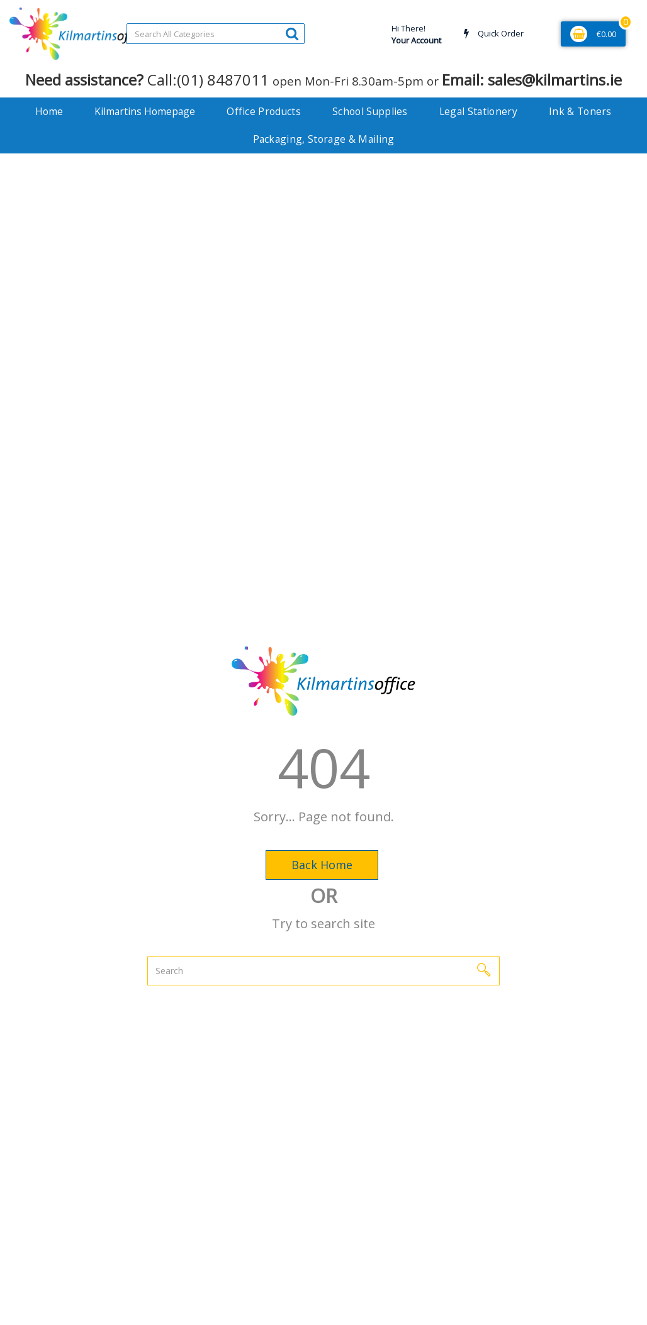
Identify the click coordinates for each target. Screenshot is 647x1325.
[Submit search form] (292, 33)
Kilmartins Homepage (144, 111)
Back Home (321, 864)
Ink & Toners (580, 111)
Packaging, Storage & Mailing (324, 139)
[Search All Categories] (216, 33)
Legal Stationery (478, 111)
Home (49, 111)
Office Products (264, 111)
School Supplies (370, 111)
